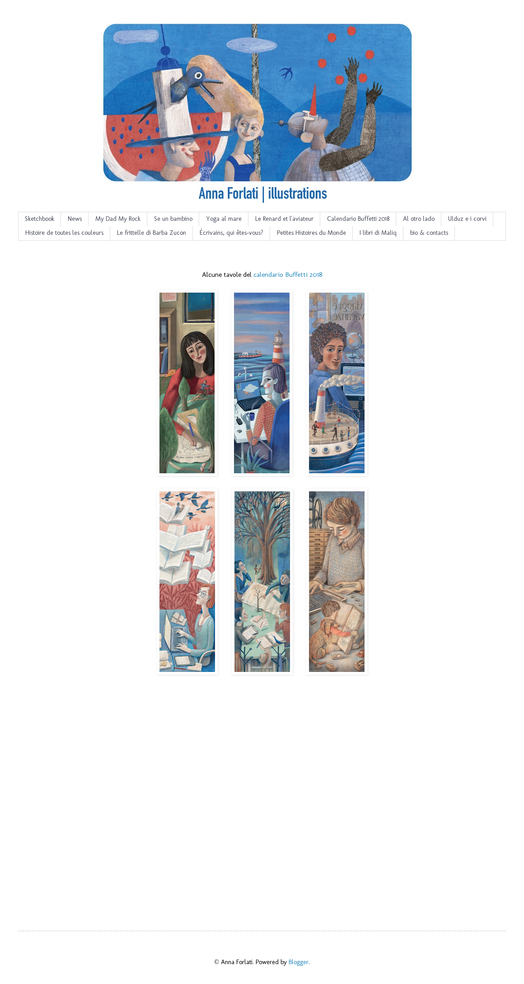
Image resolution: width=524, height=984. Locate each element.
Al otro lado (419, 219)
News (75, 219)
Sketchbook (39, 219)
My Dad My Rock (117, 219)
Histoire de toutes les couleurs (64, 233)
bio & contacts (429, 233)
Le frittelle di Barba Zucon (151, 233)
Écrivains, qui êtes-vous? (231, 233)
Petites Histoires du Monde (311, 233)
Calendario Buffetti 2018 (358, 219)
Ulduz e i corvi (467, 219)
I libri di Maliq (378, 233)
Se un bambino (173, 219)
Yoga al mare (224, 219)
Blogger (299, 962)
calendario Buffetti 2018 (288, 274)
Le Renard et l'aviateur (284, 219)
